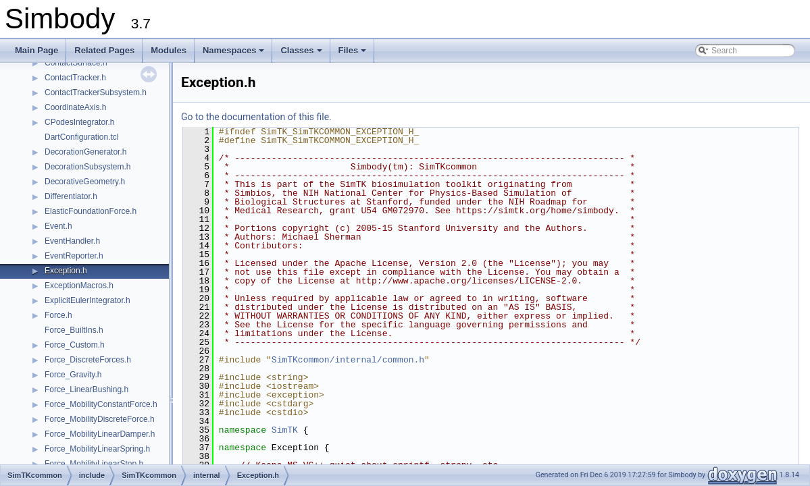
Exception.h (66, 270)
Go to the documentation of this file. (256, 116)
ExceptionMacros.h (79, 285)
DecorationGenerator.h (85, 152)
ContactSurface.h (76, 63)
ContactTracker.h (75, 77)
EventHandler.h (72, 241)
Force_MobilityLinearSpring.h (97, 449)
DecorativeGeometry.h (85, 181)
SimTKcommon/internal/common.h (348, 360)
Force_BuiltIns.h (74, 330)
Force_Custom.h (75, 345)
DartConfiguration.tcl (81, 137)
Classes (302, 54)
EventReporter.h (74, 256)
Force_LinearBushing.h (86, 389)
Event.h (58, 226)
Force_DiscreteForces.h (88, 359)
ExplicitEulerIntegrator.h (87, 300)
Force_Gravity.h (73, 374)
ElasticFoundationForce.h (90, 211)
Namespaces (235, 54)
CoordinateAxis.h (75, 107)
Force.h (58, 315)
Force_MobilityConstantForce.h (101, 404)
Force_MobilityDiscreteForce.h (100, 419)
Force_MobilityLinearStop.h (94, 463)
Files (353, 54)
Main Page (36, 50)
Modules (168, 50)
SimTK (285, 430)
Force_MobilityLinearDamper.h (100, 434)
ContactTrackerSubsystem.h (96, 92)
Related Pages (104, 50)
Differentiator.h (71, 196)
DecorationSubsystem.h (87, 166)
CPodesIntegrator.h (79, 122)
